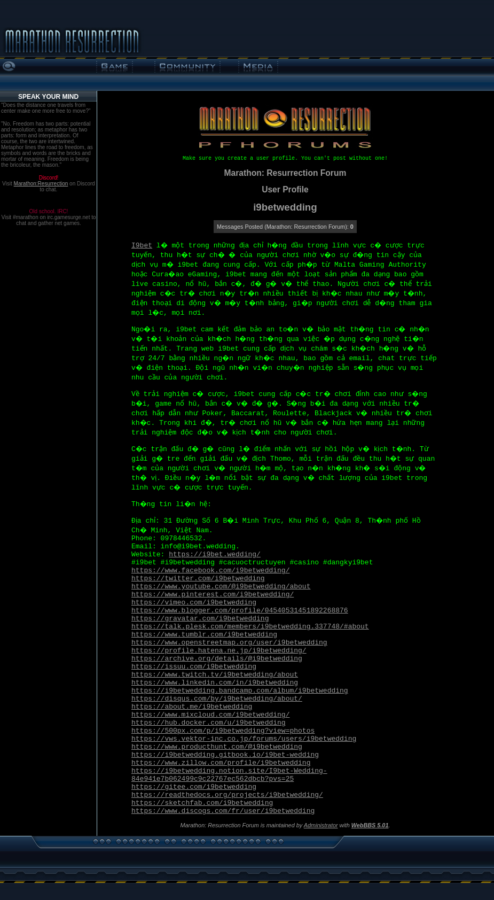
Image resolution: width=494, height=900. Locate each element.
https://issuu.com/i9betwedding (193, 667)
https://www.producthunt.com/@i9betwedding (216, 747)
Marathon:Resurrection (41, 184)
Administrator (321, 825)
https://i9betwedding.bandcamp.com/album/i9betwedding (239, 691)
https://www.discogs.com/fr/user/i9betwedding (223, 811)
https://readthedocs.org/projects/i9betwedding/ (227, 795)
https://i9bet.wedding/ (215, 554)
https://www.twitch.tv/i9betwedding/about (214, 675)
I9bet (141, 246)
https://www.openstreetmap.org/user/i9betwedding (229, 643)
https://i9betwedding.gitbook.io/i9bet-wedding (225, 755)
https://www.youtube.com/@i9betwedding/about (220, 587)
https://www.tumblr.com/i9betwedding (204, 635)
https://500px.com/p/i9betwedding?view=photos (223, 731)
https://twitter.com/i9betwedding (198, 579)
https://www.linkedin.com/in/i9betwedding (214, 683)
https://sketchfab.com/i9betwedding (202, 803)
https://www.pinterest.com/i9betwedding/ (212, 595)
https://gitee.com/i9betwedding (193, 787)
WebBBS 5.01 (370, 825)
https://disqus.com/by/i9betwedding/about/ (216, 699)
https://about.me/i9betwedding (191, 707)
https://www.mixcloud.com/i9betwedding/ (210, 715)
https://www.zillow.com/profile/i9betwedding (220, 763)
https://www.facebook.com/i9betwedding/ (210, 571)
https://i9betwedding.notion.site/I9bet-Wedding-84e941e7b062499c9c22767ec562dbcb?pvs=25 (229, 775)
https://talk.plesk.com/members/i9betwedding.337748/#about (250, 627)
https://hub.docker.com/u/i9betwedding (208, 723)
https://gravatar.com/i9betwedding (200, 619)
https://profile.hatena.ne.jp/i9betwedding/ (219, 651)
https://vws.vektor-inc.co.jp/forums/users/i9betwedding (243, 739)
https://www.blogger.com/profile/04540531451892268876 (239, 611)
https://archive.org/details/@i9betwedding (216, 659)
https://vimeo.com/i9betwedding (193, 603)
